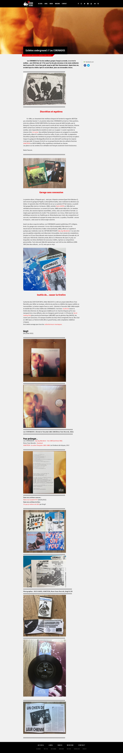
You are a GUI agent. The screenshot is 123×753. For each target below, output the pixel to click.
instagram (53, 748)
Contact (64, 3)
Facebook (85, 65)
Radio (51, 3)
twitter (46, 748)
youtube (69, 748)
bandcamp (61, 748)
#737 (30, 500)
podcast (85, 748)
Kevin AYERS (60, 206)
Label (46, 3)
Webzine (57, 3)
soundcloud (77, 748)
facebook (38, 748)
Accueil (40, 3)
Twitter (88, 65)
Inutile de (66, 309)
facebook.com (90, 62)
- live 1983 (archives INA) (48, 441)
